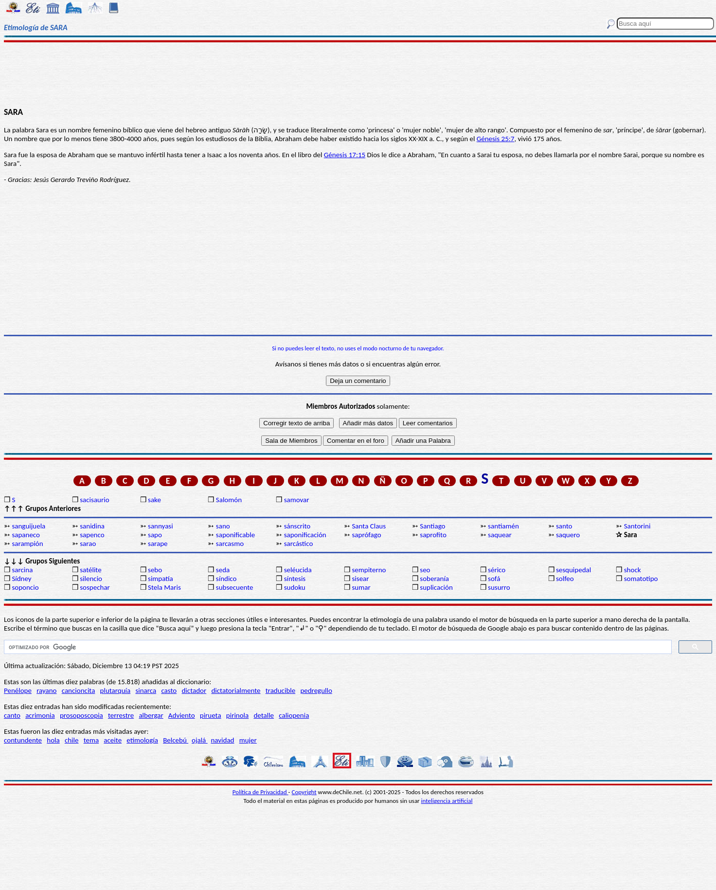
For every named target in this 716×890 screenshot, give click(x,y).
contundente (23, 740)
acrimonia (40, 715)
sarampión (27, 543)
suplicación (436, 587)
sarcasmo (230, 543)
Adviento (181, 715)
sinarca (145, 690)
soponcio (25, 587)
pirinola (237, 715)
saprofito (433, 534)
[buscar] (337, 647)
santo (564, 526)
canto (12, 715)
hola (53, 740)
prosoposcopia (81, 715)
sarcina (22, 569)
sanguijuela (28, 526)
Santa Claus (369, 526)
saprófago (366, 534)
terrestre (121, 715)
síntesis (295, 578)
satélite (90, 569)
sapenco (92, 534)
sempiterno (369, 569)
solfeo (565, 578)
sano (223, 526)
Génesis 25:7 (496, 138)
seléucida (298, 569)
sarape (158, 543)
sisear (360, 578)
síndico (226, 578)
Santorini (637, 526)
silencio (91, 578)
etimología (142, 740)
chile (72, 740)
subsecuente (234, 587)
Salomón (229, 499)
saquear (500, 534)
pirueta (210, 715)
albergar (151, 715)
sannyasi (160, 526)
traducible (280, 690)
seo (425, 569)
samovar (296, 499)
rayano (46, 690)
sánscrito (297, 526)
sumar (361, 587)
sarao (88, 543)
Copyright (304, 792)
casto (169, 690)
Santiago (432, 526)
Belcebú (175, 740)
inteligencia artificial (447, 800)
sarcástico (298, 543)
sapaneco (26, 534)
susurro (499, 587)
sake (154, 499)
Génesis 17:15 (344, 154)
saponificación (305, 534)
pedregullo (316, 690)
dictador (193, 690)
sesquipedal (573, 569)
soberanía (434, 578)
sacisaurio (94, 499)
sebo (155, 569)
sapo (155, 534)
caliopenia (294, 715)
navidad (222, 740)
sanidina (92, 526)
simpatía (160, 578)
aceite (113, 740)
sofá (494, 578)
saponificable (235, 534)
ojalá (200, 740)
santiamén (503, 526)
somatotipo (641, 578)
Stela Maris (164, 587)
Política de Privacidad (260, 792)
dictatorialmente (235, 690)
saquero (568, 534)
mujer (248, 740)
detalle (263, 715)
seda (223, 569)
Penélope (18, 690)
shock (632, 569)
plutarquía (115, 690)
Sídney (21, 578)
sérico (496, 569)
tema (91, 740)
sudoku (294, 587)
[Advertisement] (358, 74)
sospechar (95, 587)
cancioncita (78, 690)
